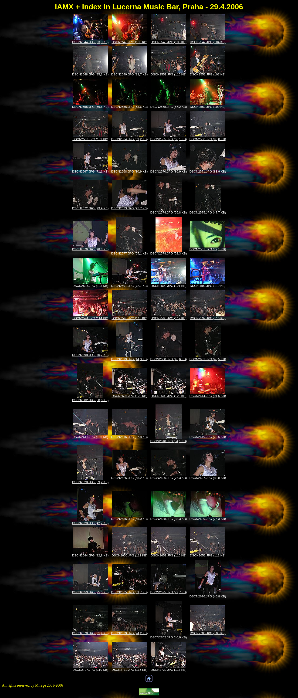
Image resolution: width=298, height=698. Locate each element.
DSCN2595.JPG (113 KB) (129, 318)
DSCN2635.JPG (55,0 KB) (129, 519)
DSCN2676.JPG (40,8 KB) (208, 596)
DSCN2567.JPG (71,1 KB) (90, 171)
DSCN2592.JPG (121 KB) (168, 286)
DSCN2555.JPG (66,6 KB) (90, 106)
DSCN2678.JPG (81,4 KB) (90, 633)
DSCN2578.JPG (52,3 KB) (168, 253)
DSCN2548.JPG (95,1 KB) (90, 74)
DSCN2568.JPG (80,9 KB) (129, 171)
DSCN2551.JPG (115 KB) (168, 74)
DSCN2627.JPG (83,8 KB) (208, 478)
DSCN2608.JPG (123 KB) (168, 396)
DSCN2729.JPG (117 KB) (168, 669)
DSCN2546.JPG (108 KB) (168, 42)
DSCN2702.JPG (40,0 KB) (168, 637)
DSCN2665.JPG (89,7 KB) (129, 592)
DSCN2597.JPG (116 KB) (207, 318)
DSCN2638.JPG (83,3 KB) (168, 519)
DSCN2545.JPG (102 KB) (129, 42)
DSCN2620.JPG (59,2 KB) (90, 482)
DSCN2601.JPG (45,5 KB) (208, 359)
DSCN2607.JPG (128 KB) (129, 396)
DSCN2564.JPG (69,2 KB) (129, 139)
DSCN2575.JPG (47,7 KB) (208, 212)
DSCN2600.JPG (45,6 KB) (168, 359)
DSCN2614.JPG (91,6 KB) (208, 396)
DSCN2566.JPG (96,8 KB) (208, 139)
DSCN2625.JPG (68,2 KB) (129, 478)
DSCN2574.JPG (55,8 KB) (168, 212)
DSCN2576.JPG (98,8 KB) (90, 249)
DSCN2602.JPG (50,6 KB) (90, 400)
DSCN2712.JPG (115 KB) (129, 669)
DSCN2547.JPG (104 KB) (207, 42)
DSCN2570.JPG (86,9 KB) (168, 171)
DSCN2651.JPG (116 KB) (168, 555)
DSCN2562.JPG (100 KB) (207, 106)
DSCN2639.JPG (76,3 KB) (208, 519)
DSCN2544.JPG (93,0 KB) (90, 42)
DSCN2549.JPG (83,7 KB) (129, 74)
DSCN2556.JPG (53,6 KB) (129, 106)
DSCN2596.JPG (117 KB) (168, 318)
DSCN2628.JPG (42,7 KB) (90, 523)
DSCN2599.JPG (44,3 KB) (129, 359)
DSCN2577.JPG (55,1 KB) (129, 253)
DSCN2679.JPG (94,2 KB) (129, 633)
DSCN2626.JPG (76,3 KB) (168, 478)
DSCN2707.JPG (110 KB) (90, 669)
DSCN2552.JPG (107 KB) (207, 74)
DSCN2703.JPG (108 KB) (207, 633)
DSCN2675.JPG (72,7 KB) (168, 592)
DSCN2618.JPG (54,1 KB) (168, 441)
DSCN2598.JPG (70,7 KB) (90, 355)
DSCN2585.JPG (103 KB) (90, 286)
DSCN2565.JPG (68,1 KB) (168, 139)
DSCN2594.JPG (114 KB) (90, 318)
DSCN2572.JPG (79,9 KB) (90, 208)
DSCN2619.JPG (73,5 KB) (208, 437)
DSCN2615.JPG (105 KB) (90, 437)
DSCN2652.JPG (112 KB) (207, 555)
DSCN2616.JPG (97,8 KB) (129, 437)
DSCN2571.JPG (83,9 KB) (208, 171)
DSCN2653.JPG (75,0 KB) (90, 592)
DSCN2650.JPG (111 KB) (129, 555)
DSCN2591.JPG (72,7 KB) (129, 286)
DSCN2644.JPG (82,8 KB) (90, 555)
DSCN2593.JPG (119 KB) (207, 286)
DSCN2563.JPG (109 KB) (90, 139)
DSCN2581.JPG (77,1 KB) (208, 249)
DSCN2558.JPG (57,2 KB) (168, 106)
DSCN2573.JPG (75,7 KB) (129, 208)
